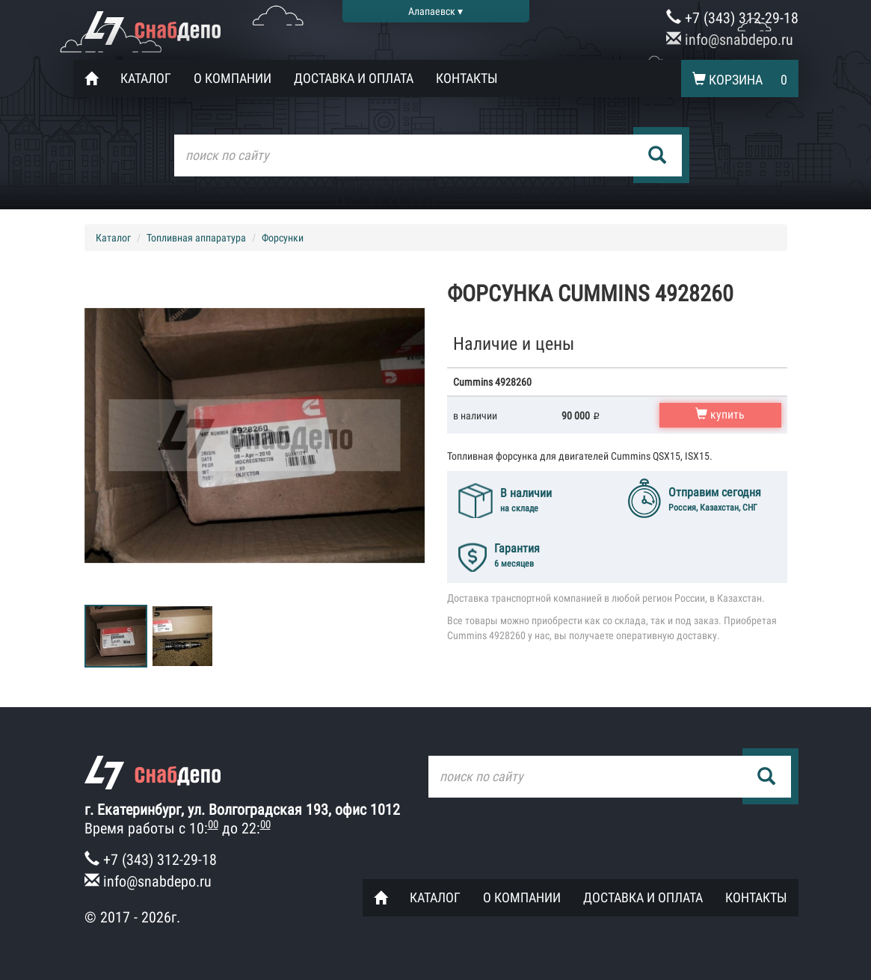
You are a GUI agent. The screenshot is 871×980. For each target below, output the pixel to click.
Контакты (467, 78)
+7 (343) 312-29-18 (732, 18)
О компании (232, 78)
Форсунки (283, 238)
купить (720, 414)
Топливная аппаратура (196, 238)
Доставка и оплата (353, 78)
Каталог (145, 78)
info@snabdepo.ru (729, 40)
